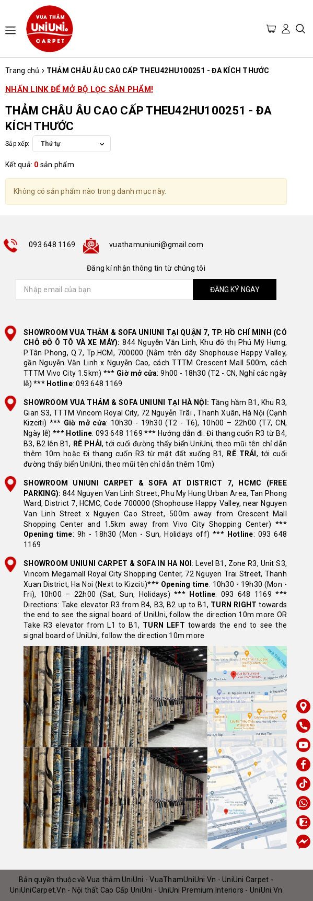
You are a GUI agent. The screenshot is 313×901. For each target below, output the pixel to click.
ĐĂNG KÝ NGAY (235, 289)
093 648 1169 (52, 244)
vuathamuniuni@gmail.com (156, 244)
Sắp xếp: (17, 143)
